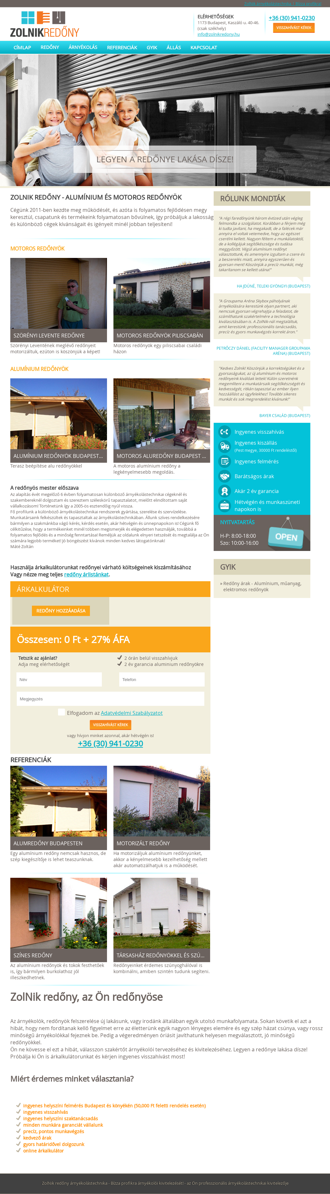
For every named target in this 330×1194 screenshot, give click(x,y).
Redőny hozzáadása (60, 611)
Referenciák (122, 47)
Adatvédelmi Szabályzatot (132, 712)
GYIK (152, 47)
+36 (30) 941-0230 (292, 18)
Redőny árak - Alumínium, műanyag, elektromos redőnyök (262, 586)
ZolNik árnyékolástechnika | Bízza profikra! (282, 3)
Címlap (22, 47)
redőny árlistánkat (86, 574)
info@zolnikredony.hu (219, 34)
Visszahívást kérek (294, 27)
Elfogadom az (115, 712)
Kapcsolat (203, 47)
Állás (174, 47)
